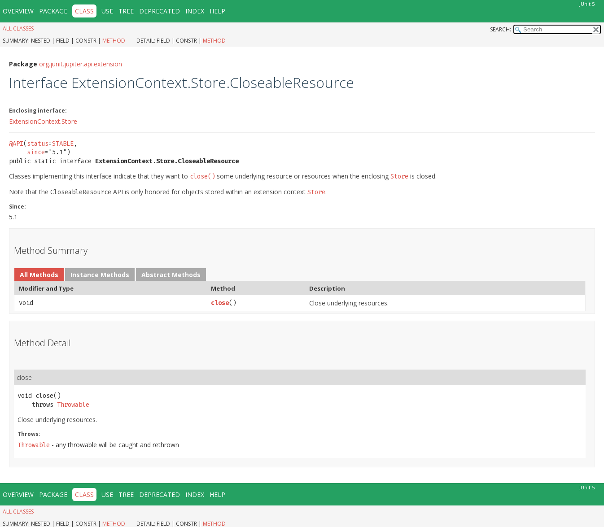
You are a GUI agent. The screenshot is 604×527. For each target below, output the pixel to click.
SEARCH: (500, 29)
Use (107, 11)
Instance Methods (99, 274)
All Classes (18, 28)
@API (16, 144)
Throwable (73, 405)
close (220, 303)
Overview (18, 11)
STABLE (63, 144)
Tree (126, 11)
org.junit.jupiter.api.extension (80, 64)
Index (194, 11)
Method (113, 40)
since (36, 152)
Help (217, 11)
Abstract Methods (171, 274)
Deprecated (159, 11)
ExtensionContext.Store (43, 121)
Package (53, 11)
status (37, 144)
